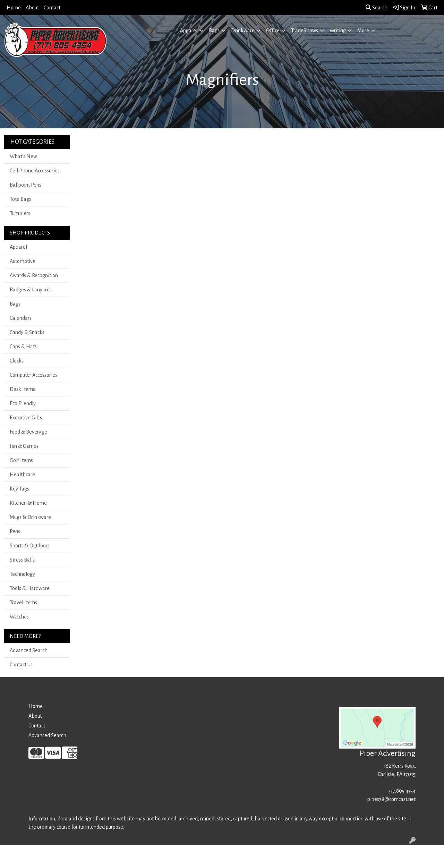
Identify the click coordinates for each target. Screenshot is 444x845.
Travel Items (23, 602)
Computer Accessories (33, 375)
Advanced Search (29, 650)
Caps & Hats (23, 346)
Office (273, 30)
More (363, 30)
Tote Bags (20, 199)
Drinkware (243, 30)
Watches (19, 617)
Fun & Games (24, 446)
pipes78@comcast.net (391, 799)
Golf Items (21, 460)
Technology (22, 574)
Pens (15, 531)
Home (14, 7)
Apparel (188, 30)
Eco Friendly (23, 403)
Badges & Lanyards (31, 289)
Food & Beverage (28, 432)
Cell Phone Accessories (35, 170)
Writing (338, 30)
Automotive (22, 261)
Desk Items (22, 389)
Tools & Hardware (30, 588)
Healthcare (22, 474)
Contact (52, 7)
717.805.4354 (402, 791)
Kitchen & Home (28, 503)
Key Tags (19, 489)
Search (376, 7)
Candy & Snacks (27, 332)
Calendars (21, 318)
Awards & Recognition (34, 275)
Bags (214, 30)
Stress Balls (22, 560)
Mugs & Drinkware (30, 517)
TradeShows (304, 30)
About (32, 7)
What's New (23, 156)
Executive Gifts (26, 417)
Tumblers (20, 213)
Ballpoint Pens (25, 185)
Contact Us (21, 664)
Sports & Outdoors (30, 545)
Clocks (17, 361)
